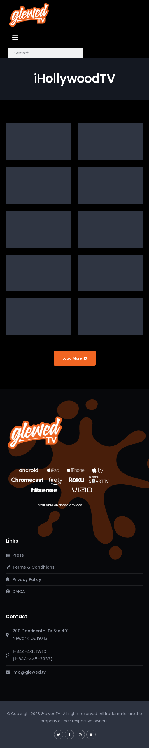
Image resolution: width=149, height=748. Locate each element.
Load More (74, 358)
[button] (15, 37)
